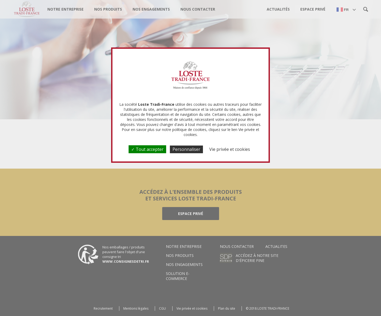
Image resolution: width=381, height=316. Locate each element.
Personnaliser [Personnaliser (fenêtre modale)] (186, 149)
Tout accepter (147, 149)
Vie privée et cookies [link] (229, 149)
